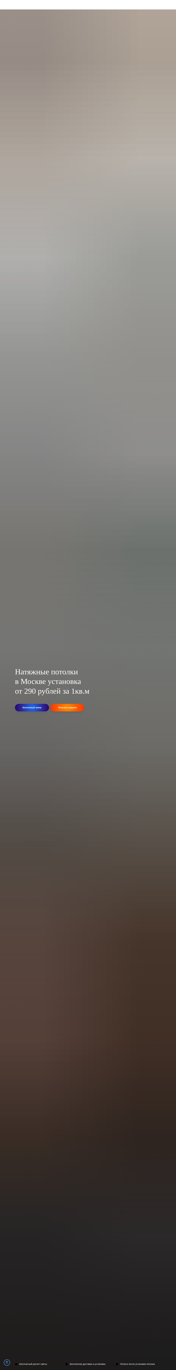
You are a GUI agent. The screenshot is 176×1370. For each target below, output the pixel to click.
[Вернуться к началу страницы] (7, 1362)
